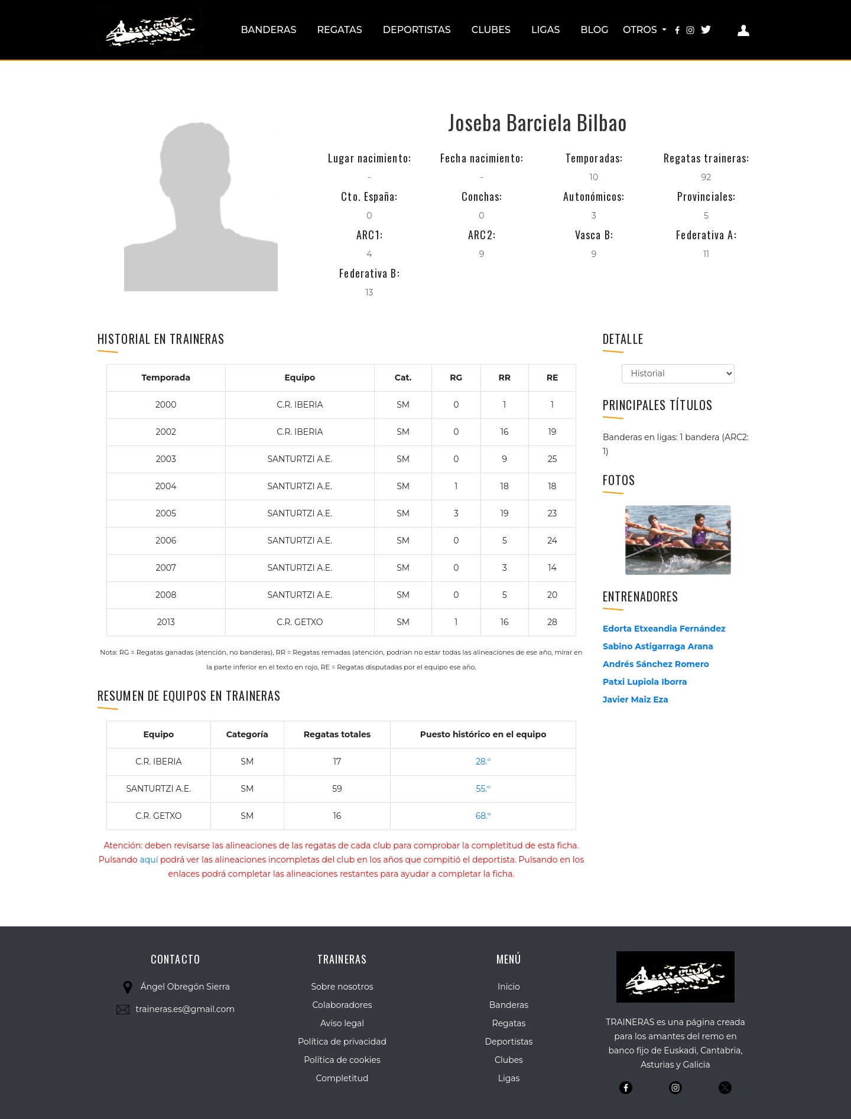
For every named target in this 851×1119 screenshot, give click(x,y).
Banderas (268, 29)
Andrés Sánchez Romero (656, 664)
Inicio (509, 986)
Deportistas (417, 29)
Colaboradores (342, 1005)
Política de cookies (342, 1060)
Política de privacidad (342, 1041)
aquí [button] (148, 859)
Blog (594, 29)
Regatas (339, 29)
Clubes (491, 29)
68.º (483, 816)
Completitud (342, 1078)
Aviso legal (342, 1023)
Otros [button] (641, 29)
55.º (483, 788)
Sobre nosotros (342, 986)
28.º (483, 761)
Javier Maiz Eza (635, 699)
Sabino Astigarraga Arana (658, 646)
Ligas (545, 29)
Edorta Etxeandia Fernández (664, 628)
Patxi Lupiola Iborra (645, 681)
